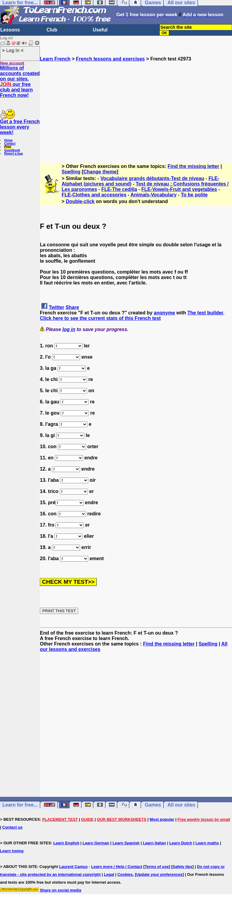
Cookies (125, 874)
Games (153, 804)
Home (8, 140)
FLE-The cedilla (119, 189)
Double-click (80, 201)
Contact (9, 143)
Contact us (12, 827)
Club (52, 29)
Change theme (100, 171)
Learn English (66, 843)
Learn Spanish (126, 843)
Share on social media (60, 890)
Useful (100, 29)
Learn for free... (19, 804)
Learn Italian (154, 843)
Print (7, 147)
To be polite (194, 194)
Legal (109, 874)
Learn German (95, 843)
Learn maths (207, 843)
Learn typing (12, 851)
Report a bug (13, 153)
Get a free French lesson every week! (20, 127)
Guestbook (12, 150)
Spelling (71, 171)
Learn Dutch (180, 843)
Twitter (56, 307)
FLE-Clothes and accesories (94, 194)
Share (72, 307)
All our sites (181, 804)
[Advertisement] (136, 104)
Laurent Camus (73, 866)
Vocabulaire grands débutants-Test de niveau (152, 178)
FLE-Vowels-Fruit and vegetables (179, 189)
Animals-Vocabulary (153, 194)
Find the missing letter (193, 166)
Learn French (55, 58)
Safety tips (182, 866)
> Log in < (13, 50)
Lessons (10, 29)
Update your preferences (159, 874)
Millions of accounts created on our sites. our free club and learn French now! (20, 81)
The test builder (205, 312)
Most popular (162, 819)
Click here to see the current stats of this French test (100, 318)
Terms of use (157, 866)
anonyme (164, 312)
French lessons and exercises (110, 58)
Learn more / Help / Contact (116, 866)
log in (69, 329)
